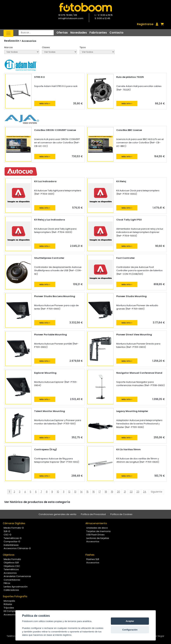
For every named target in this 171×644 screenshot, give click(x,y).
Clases (46, 47)
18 (106, 491)
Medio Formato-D (14, 527)
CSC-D (7, 534)
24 (144, 491)
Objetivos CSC (12, 566)
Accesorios (29, 41)
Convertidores (12, 579)
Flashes (89, 555)
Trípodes (9, 607)
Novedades (78, 33)
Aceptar (130, 621)
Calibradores (11, 590)
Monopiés (9, 601)
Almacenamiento (96, 523)
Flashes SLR (92, 559)
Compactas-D (12, 541)
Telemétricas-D (13, 538)
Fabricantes (98, 33)
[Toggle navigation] (8, 33)
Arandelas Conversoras (17, 576)
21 (125, 491)
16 (93, 491)
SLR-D (7, 531)
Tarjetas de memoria (98, 531)
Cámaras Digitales (14, 523)
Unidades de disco (97, 527)
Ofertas (62, 33)
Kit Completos (12, 611)
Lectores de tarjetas (97, 538)
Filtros (7, 583)
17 (100, 491)
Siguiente (156, 491)
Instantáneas (11, 545)
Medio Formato (12, 559)
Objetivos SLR (11, 562)
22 (131, 491)
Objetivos (8, 555)
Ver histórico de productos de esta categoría (37, 502)
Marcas (8, 47)
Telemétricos (11, 569)
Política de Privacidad (93, 514)
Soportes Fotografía (15, 596)
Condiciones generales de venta (57, 514)
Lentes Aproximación (16, 586)
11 (63, 491)
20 (118, 491)
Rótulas (8, 604)
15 (87, 491)
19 (112, 491)
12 (69, 491)
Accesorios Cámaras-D (17, 548)
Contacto (116, 33)
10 (58, 491)
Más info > (44, 103)
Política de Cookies (121, 514)
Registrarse (145, 24)
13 (75, 491)
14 (81, 491)
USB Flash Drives (95, 534)
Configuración (130, 629)
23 (137, 491)
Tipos (83, 47)
